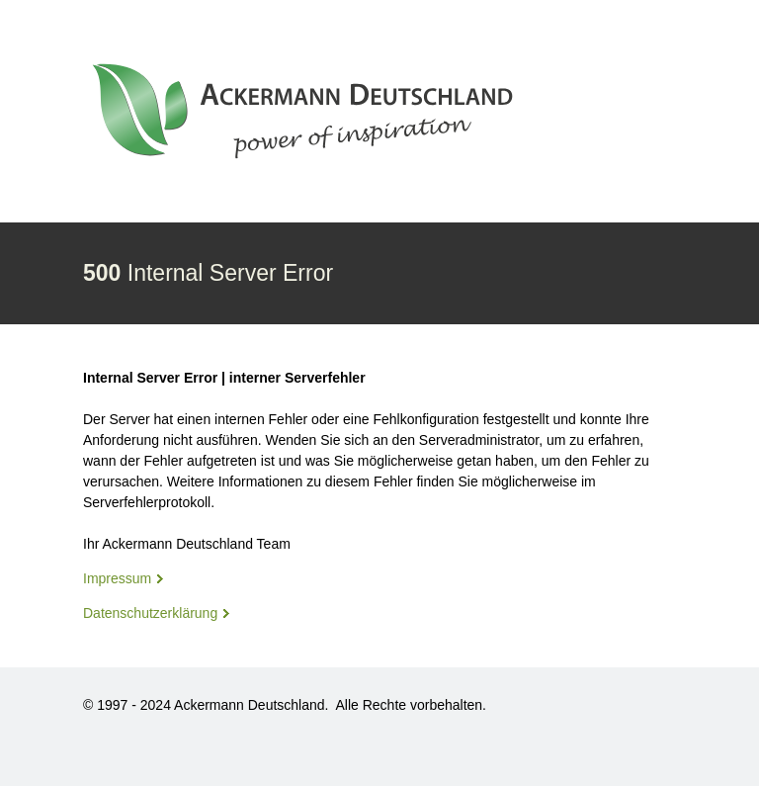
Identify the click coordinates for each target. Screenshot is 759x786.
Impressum (117, 578)
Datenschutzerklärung (150, 613)
